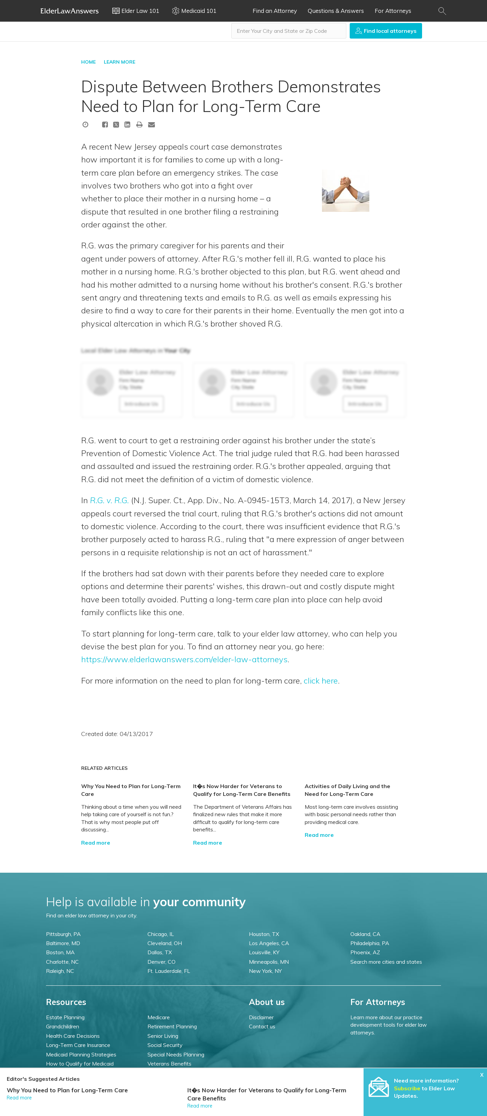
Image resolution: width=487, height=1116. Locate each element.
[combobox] (288, 31)
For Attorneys (393, 10)
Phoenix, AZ (365, 952)
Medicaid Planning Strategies (81, 1054)
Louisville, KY (264, 952)
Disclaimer (261, 1017)
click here (321, 680)
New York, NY (265, 970)
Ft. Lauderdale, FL (168, 970)
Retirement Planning (172, 1026)
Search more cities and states (386, 961)
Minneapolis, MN (269, 961)
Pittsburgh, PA (63, 934)
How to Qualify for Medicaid (80, 1063)
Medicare (158, 1017)
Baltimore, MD (63, 943)
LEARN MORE (119, 62)
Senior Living (162, 1035)
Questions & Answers (336, 10)
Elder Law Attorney (147, 372)
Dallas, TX (159, 952)
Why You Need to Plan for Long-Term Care (67, 1090)
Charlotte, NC (62, 961)
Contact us (262, 1026)
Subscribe (407, 1088)
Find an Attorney (275, 10)
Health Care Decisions (73, 1035)
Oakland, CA (365, 934)
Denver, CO (161, 961)
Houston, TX (264, 934)
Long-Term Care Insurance (78, 1045)
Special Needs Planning (175, 1054)
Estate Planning (65, 1017)
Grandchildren (62, 1026)
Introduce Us (141, 403)
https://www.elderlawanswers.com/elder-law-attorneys (184, 659)
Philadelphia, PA (369, 943)
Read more (95, 842)
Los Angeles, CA (269, 943)
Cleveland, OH (164, 943)
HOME (88, 62)
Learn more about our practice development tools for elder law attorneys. (388, 1025)
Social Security (165, 1045)
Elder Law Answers (70, 11)
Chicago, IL (160, 934)
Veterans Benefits (169, 1063)
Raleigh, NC (60, 970)
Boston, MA (60, 952)
